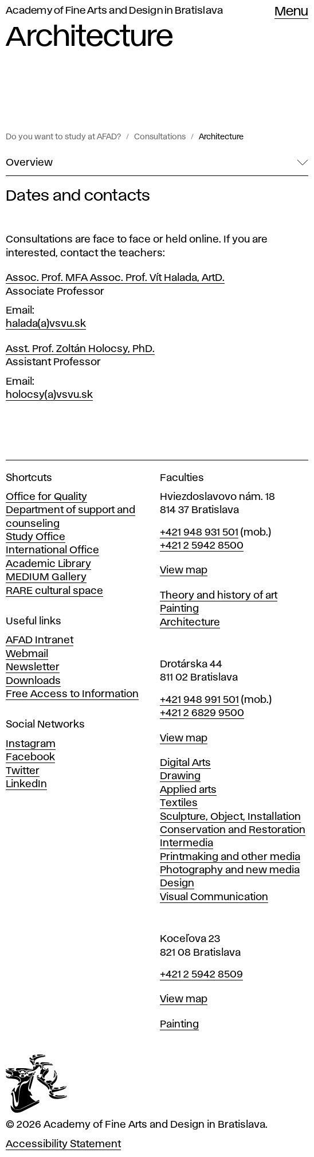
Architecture (221, 137)
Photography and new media (230, 870)
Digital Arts (185, 763)
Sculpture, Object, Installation (230, 817)
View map (183, 570)
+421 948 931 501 (199, 532)
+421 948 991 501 (199, 700)
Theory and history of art (218, 595)
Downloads (33, 681)
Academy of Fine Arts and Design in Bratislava (114, 10)
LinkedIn (26, 784)
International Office (52, 550)
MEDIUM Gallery (46, 577)
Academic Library (48, 564)
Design (177, 883)
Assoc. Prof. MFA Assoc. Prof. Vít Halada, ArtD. (115, 278)
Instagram (31, 744)
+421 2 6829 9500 (202, 713)
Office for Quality (46, 497)
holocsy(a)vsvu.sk (49, 395)
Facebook (30, 757)
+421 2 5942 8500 (202, 545)
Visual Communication (214, 897)
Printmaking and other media (230, 857)
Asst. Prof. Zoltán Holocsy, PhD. (80, 349)
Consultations (160, 137)
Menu (291, 12)
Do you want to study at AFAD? (63, 137)
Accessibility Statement (63, 1144)
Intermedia (186, 843)
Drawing (180, 776)
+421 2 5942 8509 (201, 974)
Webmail (27, 654)
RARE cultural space (54, 591)
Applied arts (188, 790)
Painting (179, 608)
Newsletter (33, 667)
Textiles (179, 803)
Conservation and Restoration (232, 830)
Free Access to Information (72, 694)
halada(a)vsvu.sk (46, 324)
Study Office (35, 537)
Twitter (23, 771)
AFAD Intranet (39, 640)
